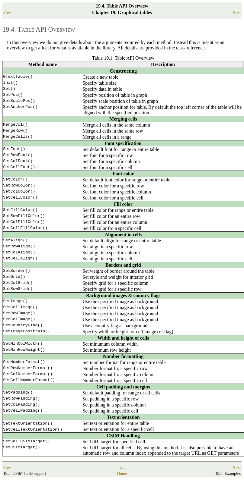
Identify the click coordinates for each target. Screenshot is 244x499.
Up (122, 481)
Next (237, 12)
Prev (7, 12)
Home (122, 487)
